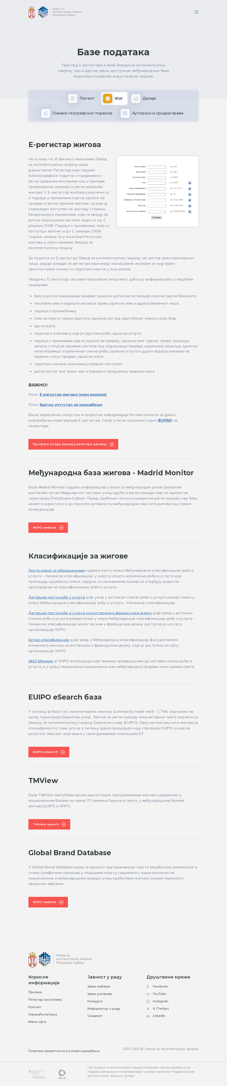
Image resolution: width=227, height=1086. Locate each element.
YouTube (156, 994)
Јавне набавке (99, 986)
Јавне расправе (100, 994)
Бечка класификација (49, 639)
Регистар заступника (45, 999)
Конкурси (95, 1001)
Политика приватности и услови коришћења (64, 1051)
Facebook (157, 986)
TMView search (46, 824)
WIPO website (45, 527)
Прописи (35, 992)
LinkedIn (155, 1016)
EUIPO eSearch (45, 752)
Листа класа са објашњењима (56, 570)
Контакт (34, 1007)
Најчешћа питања (42, 1014)
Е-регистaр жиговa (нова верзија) (73, 394)
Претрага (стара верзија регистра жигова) (70, 444)
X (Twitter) (157, 1008)
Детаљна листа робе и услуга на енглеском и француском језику (90, 613)
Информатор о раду (104, 1008)
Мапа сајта (37, 1022)
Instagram (157, 1001)
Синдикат (95, 1016)
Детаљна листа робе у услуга (56, 597)
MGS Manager (40, 661)
